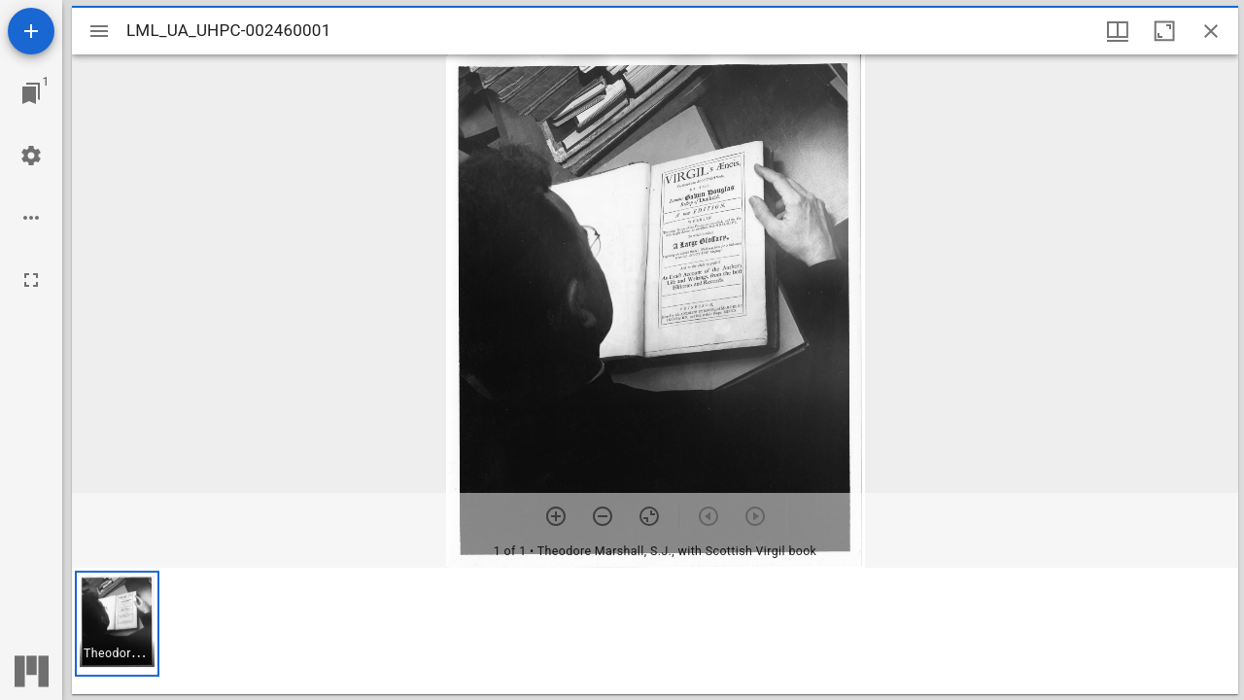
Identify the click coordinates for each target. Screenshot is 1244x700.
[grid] (655, 631)
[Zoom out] (602, 516)
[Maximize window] (1164, 31)
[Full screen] (31, 280)
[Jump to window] (31, 93)
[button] (117, 624)
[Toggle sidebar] (99, 31)
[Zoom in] (556, 516)
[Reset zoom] (649, 516)
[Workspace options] (31, 217)
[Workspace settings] (31, 155)
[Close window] (1211, 31)
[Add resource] (31, 31)
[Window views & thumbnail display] (1117, 31)
